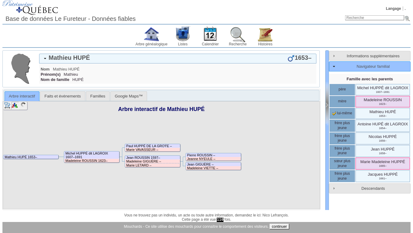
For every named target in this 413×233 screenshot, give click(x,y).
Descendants (373, 188)
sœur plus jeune (342, 163)
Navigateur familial (372, 66)
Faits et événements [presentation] (63, 96)
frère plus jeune (342, 125)
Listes (182, 44)
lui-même (342, 113)
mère (342, 101)
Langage (393, 8)
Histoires (265, 44)
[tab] (177, 58)
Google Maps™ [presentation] (129, 96)
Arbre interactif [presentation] (22, 96)
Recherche (238, 44)
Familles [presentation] (97, 96)
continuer (279, 226)
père (342, 89)
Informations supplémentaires (373, 56)
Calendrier (210, 44)
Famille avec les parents (370, 79)
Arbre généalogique (151, 44)
